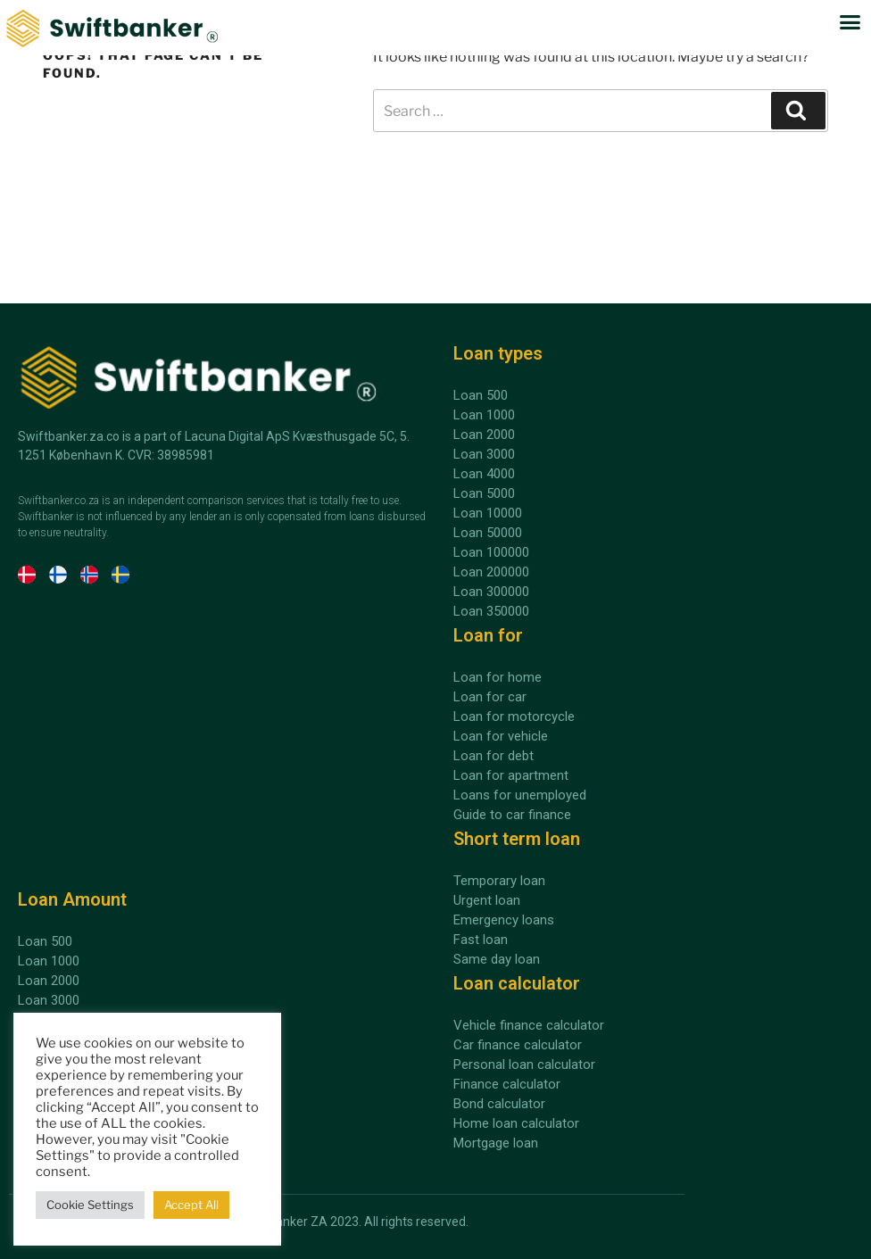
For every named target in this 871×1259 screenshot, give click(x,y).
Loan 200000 (491, 572)
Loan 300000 (491, 592)
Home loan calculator (516, 1123)
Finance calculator (506, 1084)
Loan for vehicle (500, 736)
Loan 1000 (48, 961)
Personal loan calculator (524, 1064)
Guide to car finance (512, 815)
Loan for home (497, 677)
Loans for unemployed (519, 795)
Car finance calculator (517, 1045)
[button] (850, 22)
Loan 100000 (491, 552)
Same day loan (496, 959)
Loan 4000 (484, 474)
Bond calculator (499, 1104)
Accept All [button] (191, 1204)
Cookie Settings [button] (90, 1204)
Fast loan (480, 940)
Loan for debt (493, 756)
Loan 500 (45, 941)
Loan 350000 (491, 611)
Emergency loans (503, 920)
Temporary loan (499, 881)
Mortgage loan (495, 1143)
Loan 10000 (487, 513)
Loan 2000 (48, 981)
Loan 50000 (487, 533)
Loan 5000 (484, 493)
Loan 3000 (48, 1000)
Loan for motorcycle (514, 716)
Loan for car (490, 697)
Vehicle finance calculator (528, 1025)
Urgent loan (486, 900)
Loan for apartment (510, 775)
